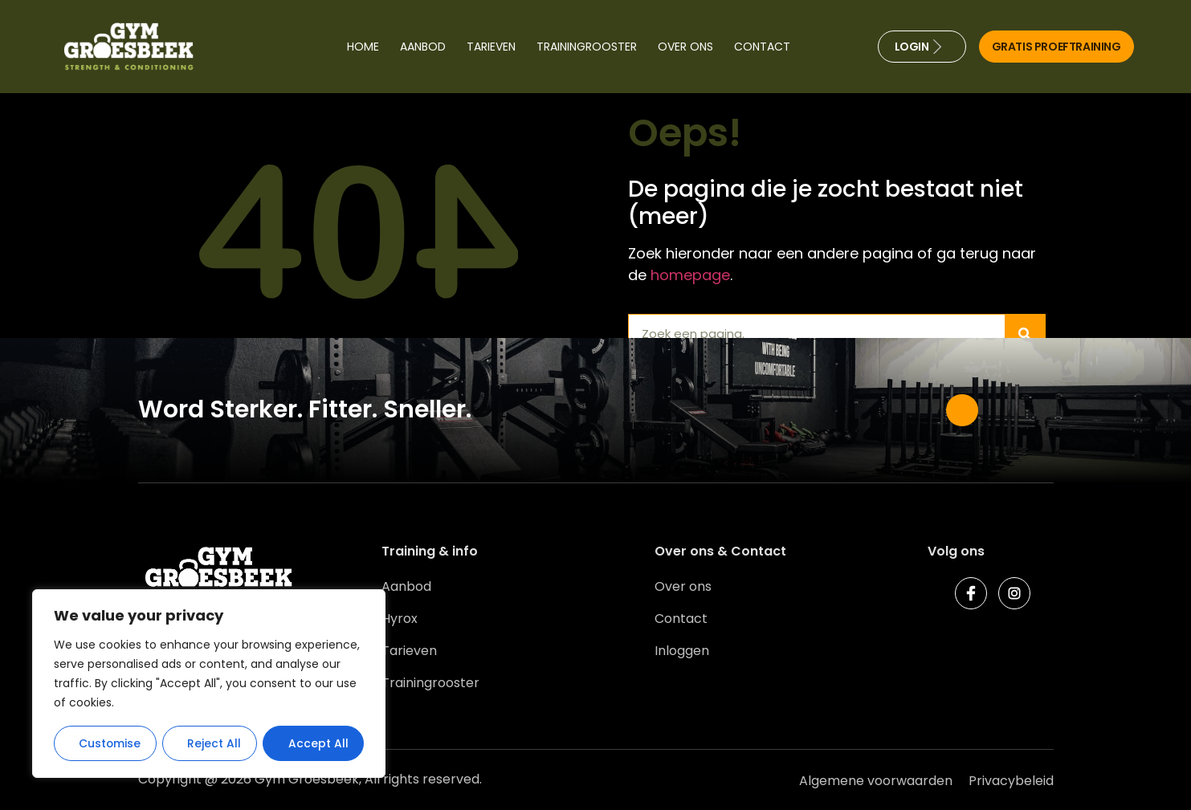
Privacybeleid (1011, 780)
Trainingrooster (586, 47)
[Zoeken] (1025, 334)
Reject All (215, 743)
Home (363, 47)
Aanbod (423, 47)
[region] (208, 684)
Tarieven (491, 47)
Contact (762, 47)
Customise (110, 743)
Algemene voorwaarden (875, 780)
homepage (690, 275)
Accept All (318, 743)
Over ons (685, 47)
